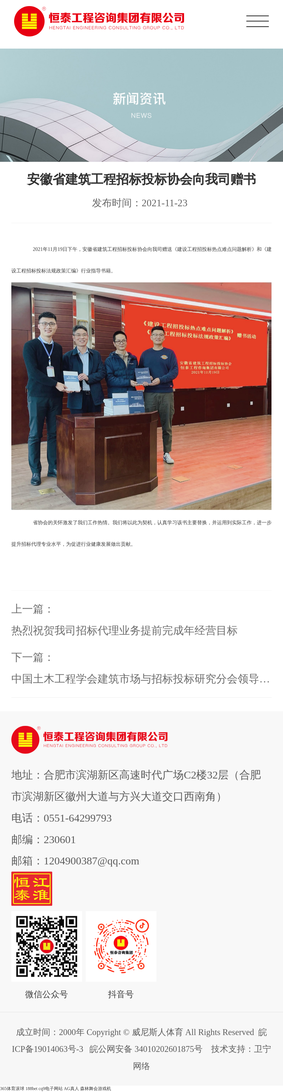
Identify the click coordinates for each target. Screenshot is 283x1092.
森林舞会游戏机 (95, 1088)
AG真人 (71, 1088)
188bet (31, 1088)
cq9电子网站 (51, 1088)
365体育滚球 (12, 1088)
